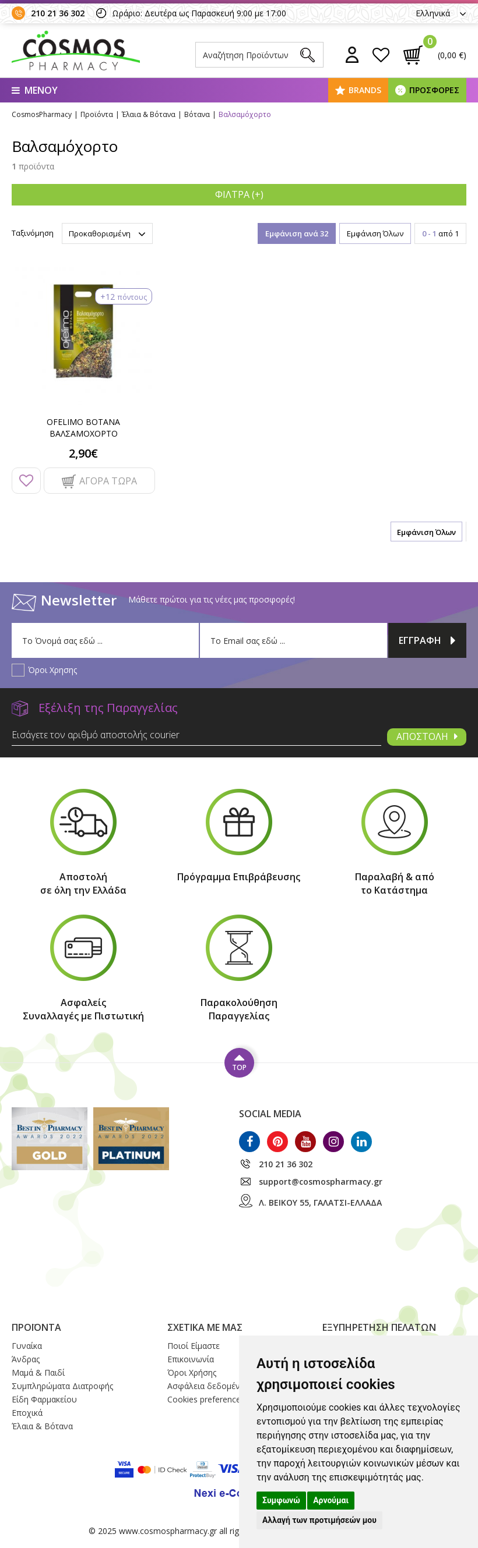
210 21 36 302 (58, 13)
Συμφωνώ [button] (281, 1500)
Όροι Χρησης (52, 669)
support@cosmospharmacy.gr (320, 1181)
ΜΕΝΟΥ (35, 90)
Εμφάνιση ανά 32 (296, 233)
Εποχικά (27, 1412)
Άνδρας (26, 1359)
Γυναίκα (27, 1345)
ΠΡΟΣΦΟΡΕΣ (434, 89)
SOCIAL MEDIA (270, 1113)
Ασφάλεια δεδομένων (209, 1385)
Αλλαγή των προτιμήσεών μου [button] (319, 1520)
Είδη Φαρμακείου (44, 1399)
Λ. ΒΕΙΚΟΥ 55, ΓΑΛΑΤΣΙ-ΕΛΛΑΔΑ (320, 1202)
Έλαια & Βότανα (42, 1426)
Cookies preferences (206, 1399)
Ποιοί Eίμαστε (193, 1345)
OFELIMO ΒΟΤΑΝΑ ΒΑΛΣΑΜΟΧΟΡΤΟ (83, 427)
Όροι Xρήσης (191, 1372)
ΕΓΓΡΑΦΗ (427, 640)
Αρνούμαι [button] (331, 1500)
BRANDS (365, 89)
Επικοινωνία (190, 1359)
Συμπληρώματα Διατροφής (62, 1385)
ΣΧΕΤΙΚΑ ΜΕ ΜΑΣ (204, 1327)
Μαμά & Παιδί (38, 1372)
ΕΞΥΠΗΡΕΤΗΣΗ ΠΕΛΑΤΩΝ (379, 1327)
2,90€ (83, 453)
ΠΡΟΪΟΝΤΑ (36, 1327)
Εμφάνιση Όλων (375, 233)
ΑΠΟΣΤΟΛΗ (427, 736)
